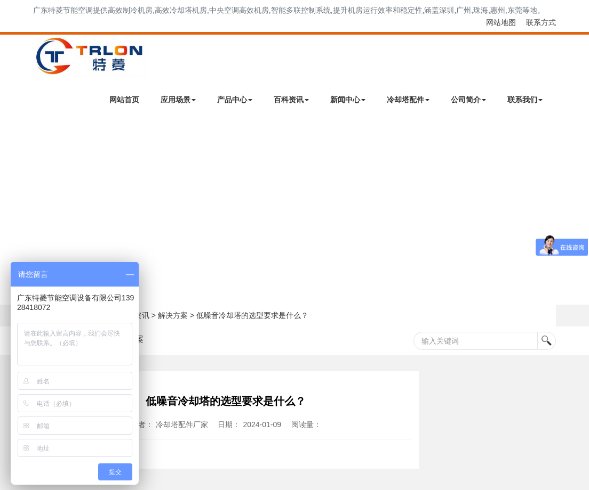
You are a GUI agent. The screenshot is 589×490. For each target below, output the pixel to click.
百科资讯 (291, 99)
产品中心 (234, 99)
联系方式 (541, 22)
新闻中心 (347, 99)
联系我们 (525, 99)
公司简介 (468, 99)
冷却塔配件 (408, 99)
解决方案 (173, 315)
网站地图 (501, 22)
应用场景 (178, 99)
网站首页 (124, 99)
